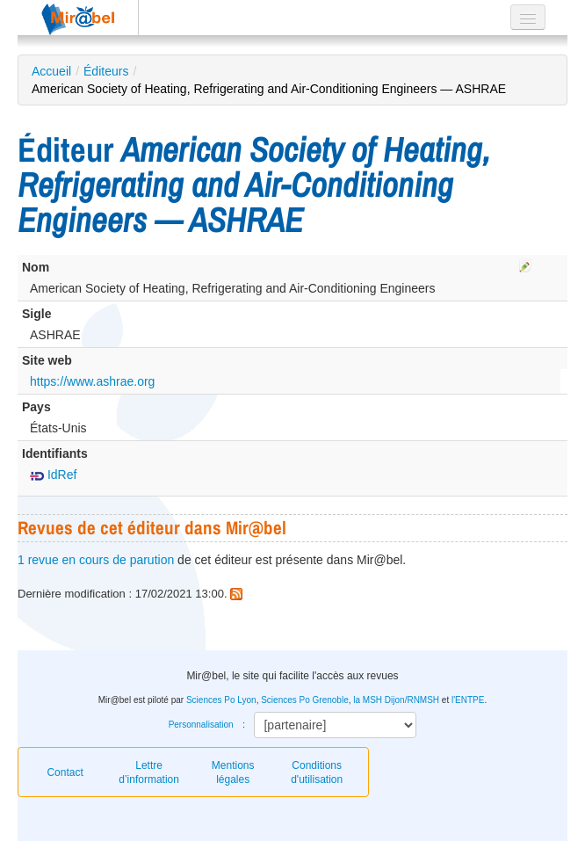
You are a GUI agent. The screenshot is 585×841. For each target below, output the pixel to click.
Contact (65, 772)
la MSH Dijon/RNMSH (396, 700)
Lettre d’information (149, 772)
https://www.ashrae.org (92, 381)
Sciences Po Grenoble (305, 700)
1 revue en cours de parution (96, 560)
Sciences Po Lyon (221, 700)
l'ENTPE (467, 700)
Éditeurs (105, 71)
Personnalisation (201, 724)
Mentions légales (233, 772)
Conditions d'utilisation (317, 772)
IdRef (53, 475)
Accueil (51, 71)
